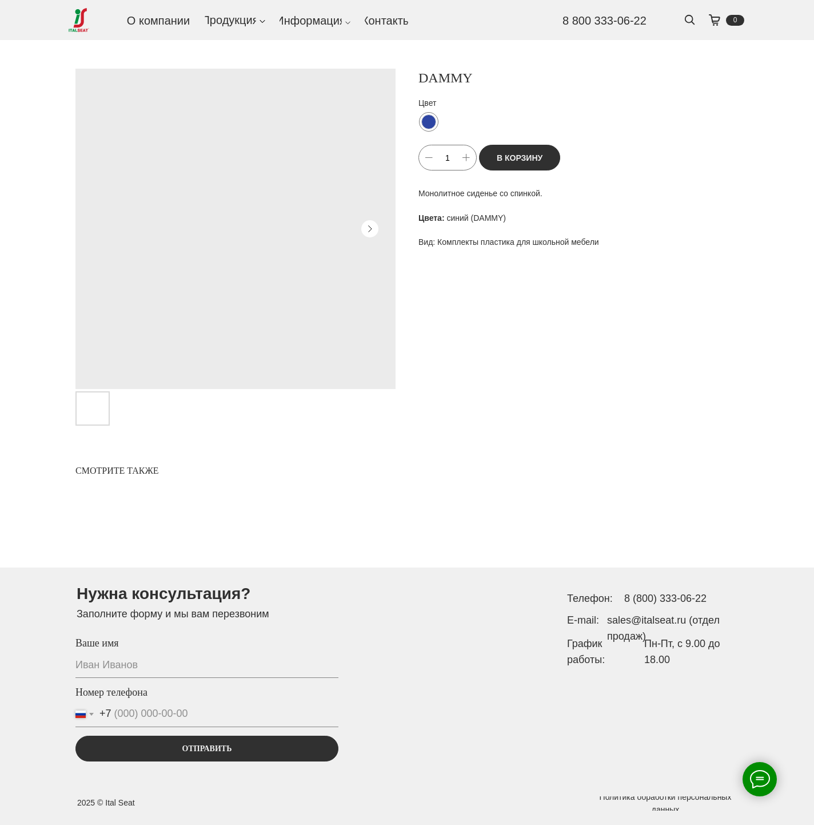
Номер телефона (111, 692)
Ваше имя (97, 643)
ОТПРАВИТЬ (207, 748)
